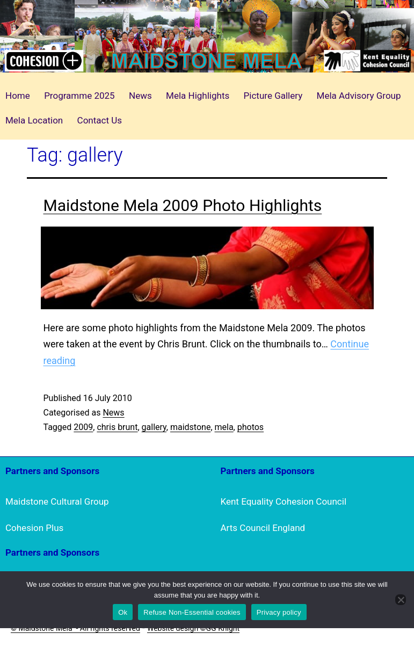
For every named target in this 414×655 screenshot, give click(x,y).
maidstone (190, 427)
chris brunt (117, 427)
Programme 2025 (79, 95)
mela (224, 427)
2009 (83, 427)
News (140, 95)
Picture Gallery (273, 95)
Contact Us (99, 120)
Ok (122, 612)
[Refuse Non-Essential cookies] (400, 599)
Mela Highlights (197, 95)
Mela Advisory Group (359, 95)
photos (250, 427)
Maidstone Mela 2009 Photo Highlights (182, 205)
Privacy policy (279, 612)
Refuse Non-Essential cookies (191, 612)
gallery (154, 427)
